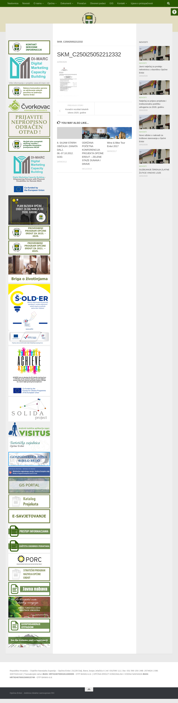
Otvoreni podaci (98, 3)
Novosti (26, 3)
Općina (51, 3)
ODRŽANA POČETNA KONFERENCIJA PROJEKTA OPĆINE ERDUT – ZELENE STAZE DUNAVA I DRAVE (93, 157)
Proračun (81, 3)
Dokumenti (65, 3)
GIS (111, 3)
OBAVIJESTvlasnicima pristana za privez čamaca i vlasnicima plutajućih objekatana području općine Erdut (89, 33)
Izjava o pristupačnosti (142, 3)
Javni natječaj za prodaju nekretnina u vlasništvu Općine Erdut (153, 73)
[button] (174, 12)
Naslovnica (13, 3)
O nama (38, 3)
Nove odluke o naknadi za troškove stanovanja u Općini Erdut (152, 142)
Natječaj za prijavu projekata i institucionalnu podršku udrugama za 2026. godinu (152, 108)
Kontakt (121, 3)
